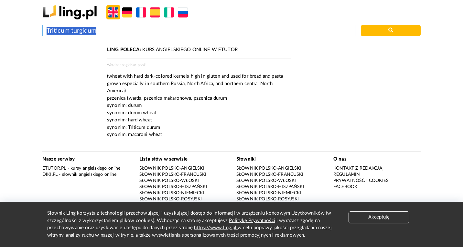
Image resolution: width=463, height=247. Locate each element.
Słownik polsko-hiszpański (173, 187)
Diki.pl (50, 174)
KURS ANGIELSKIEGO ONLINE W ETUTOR (172, 49)
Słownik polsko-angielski (171, 168)
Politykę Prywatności (252, 220)
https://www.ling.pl (216, 227)
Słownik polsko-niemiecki (171, 193)
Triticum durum (144, 127)
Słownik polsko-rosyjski (170, 199)
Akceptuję (379, 217)
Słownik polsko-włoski (169, 180)
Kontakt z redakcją (357, 168)
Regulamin (346, 174)
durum (135, 105)
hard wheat (140, 120)
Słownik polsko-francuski (173, 174)
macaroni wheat (145, 134)
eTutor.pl (54, 168)
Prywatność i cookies (361, 180)
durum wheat (142, 112)
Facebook (345, 187)
